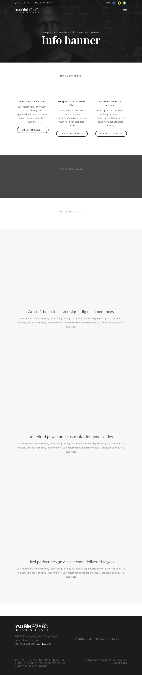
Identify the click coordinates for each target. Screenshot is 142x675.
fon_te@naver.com (42, 3)
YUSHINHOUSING (120, 663)
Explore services (33, 130)
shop (108, 3)
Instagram (102, 638)
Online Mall (82, 638)
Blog (115, 638)
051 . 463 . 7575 (22, 3)
